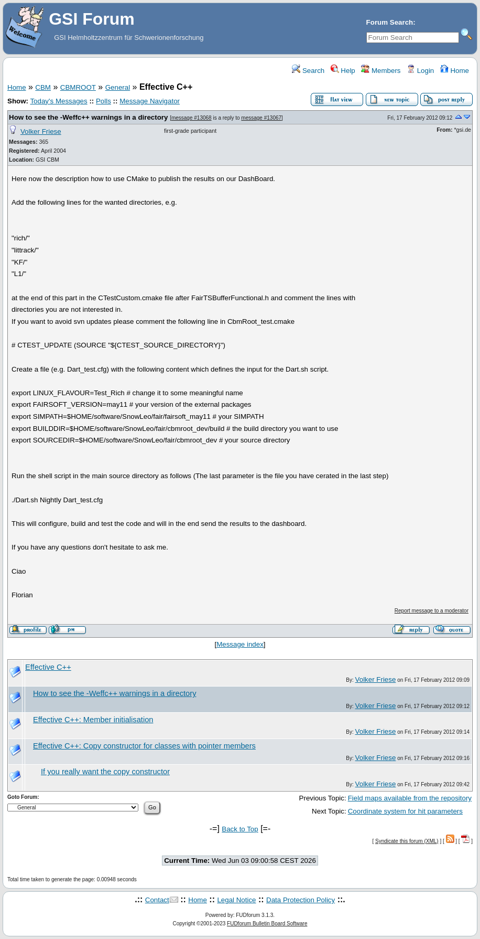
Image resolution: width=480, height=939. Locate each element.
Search (308, 71)
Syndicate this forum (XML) (407, 841)
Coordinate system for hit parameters (405, 811)
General (117, 87)
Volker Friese (40, 131)
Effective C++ (48, 667)
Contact (157, 900)
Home (454, 71)
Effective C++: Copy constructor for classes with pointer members (144, 746)
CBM (43, 87)
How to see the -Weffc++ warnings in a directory (88, 117)
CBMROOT (78, 87)
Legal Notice (236, 900)
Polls (103, 101)
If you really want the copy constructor (105, 771)
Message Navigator (149, 101)
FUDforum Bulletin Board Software (267, 923)
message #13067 (261, 118)
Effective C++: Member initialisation (93, 719)
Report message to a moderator (431, 611)
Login (420, 71)
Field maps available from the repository (410, 798)
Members (380, 71)
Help (343, 71)
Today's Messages (58, 101)
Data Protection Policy (300, 900)
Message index (240, 644)
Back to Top (240, 829)
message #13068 (191, 118)
